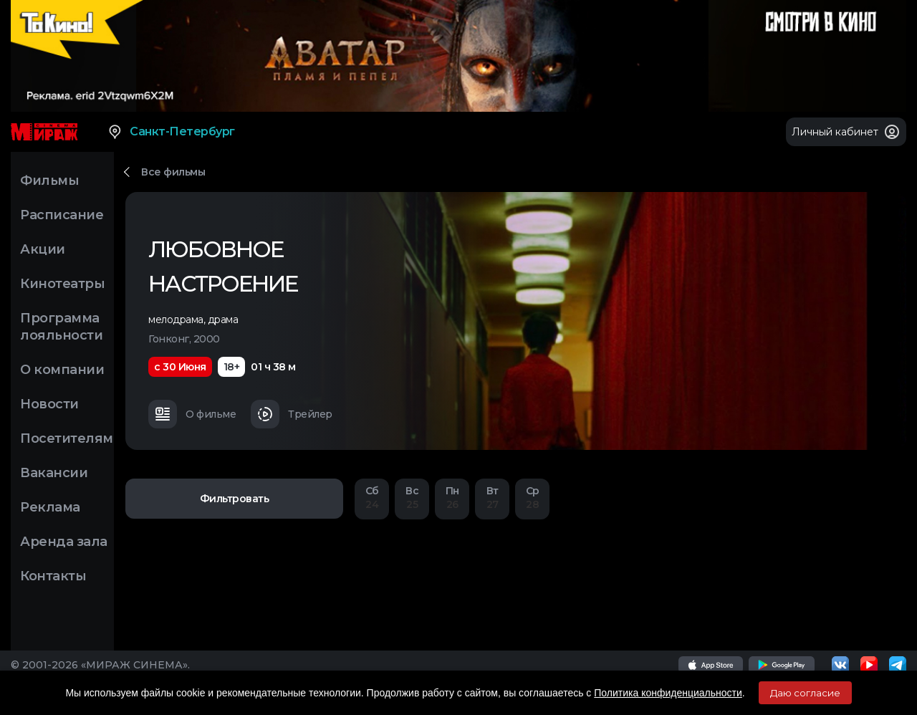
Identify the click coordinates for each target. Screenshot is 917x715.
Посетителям (66, 438)
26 (452, 497)
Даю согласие (805, 693)
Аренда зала (63, 542)
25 (411, 497)
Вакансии (53, 473)
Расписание (61, 215)
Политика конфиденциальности (668, 693)
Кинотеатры (62, 284)
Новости (49, 404)
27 (492, 497)
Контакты (53, 576)
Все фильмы (173, 171)
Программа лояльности (61, 326)
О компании (62, 370)
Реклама (50, 507)
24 (371, 497)
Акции (42, 249)
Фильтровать (234, 498)
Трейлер (291, 414)
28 (532, 497)
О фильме (192, 414)
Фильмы (49, 180)
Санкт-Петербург (171, 131)
